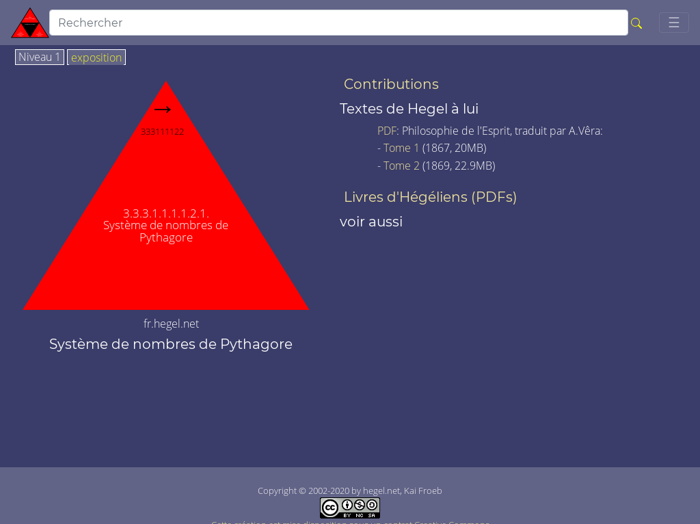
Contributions (391, 84)
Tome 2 (401, 165)
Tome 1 (401, 147)
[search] (338, 23)
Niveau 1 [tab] (39, 57)
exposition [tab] (96, 58)
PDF (386, 130)
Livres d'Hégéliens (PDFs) (430, 197)
